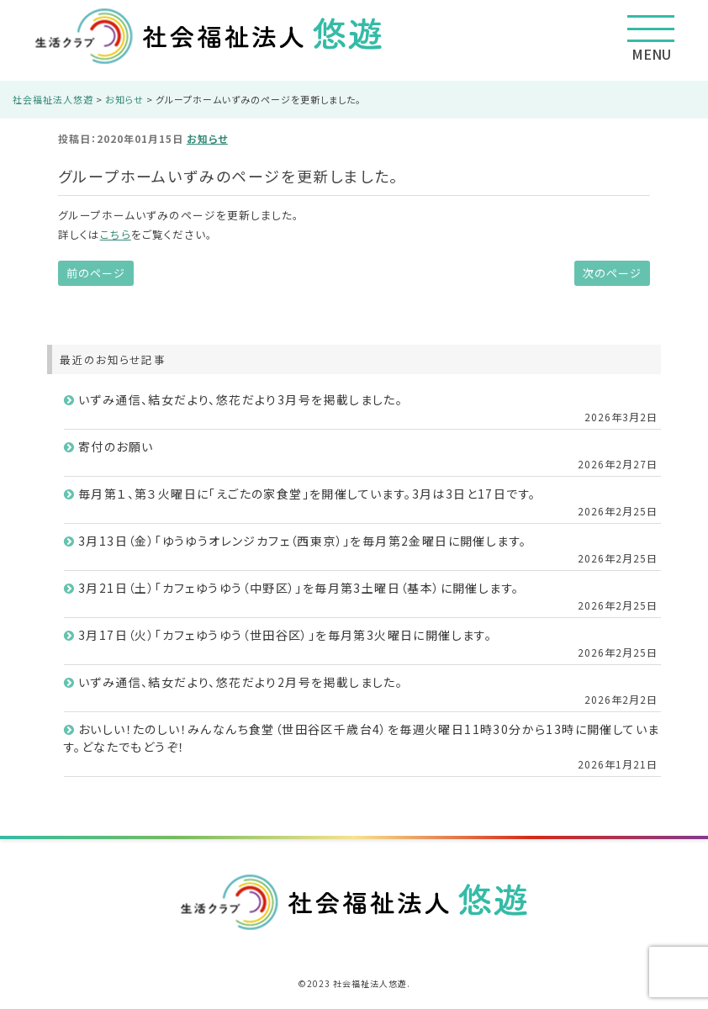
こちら (115, 234)
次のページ (612, 273)
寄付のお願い (115, 446)
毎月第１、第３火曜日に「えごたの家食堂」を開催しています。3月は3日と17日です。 (307, 493)
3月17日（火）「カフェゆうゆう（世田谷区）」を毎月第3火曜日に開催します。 (285, 634)
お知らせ (207, 138)
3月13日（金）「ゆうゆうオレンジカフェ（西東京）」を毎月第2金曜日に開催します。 (302, 540)
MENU (650, 39)
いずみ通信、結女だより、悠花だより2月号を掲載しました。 (240, 682)
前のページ (95, 273)
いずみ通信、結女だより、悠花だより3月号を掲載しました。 (240, 399)
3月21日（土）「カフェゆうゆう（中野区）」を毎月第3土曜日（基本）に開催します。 (298, 587)
